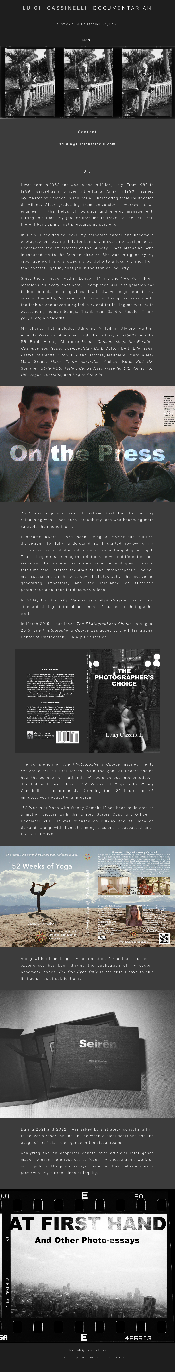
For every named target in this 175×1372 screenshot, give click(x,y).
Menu (87, 40)
